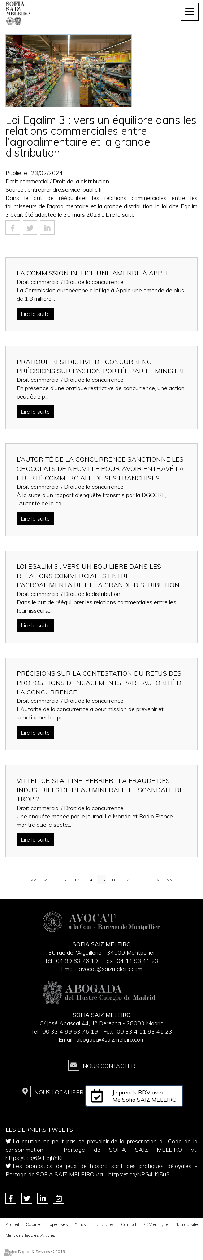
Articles (47, 1235)
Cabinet (33, 1224)
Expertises (57, 1224)
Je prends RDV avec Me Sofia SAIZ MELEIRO (144, 1096)
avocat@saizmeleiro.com (110, 968)
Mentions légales (22, 1235)
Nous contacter (109, 1065)
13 (76, 880)
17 (126, 880)
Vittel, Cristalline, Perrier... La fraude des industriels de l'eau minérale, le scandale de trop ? (100, 789)
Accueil (12, 1224)
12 (64, 880)
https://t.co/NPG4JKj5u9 (139, 1174)
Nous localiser (58, 1092)
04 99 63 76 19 (77, 960)
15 (102, 880)
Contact (129, 1224)
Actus (80, 1224)
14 (89, 880)
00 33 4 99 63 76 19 (70, 1031)
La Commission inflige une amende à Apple (93, 273)
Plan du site (186, 1224)
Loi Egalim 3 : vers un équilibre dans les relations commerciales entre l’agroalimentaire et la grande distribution (98, 575)
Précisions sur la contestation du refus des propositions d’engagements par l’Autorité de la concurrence (101, 682)
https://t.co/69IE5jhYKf (34, 1157)
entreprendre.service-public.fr (64, 189)
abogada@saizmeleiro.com (110, 1039)
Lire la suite (120, 214)
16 (113, 880)
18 (139, 880)
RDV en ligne (155, 1224)
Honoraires (103, 1224)
